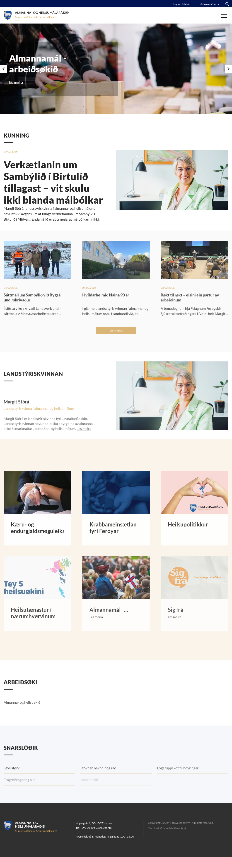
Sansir (184, 828)
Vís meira (116, 343)
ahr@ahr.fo (105, 827)
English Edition (182, 4)
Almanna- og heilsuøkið (22, 715)
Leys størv (11, 780)
